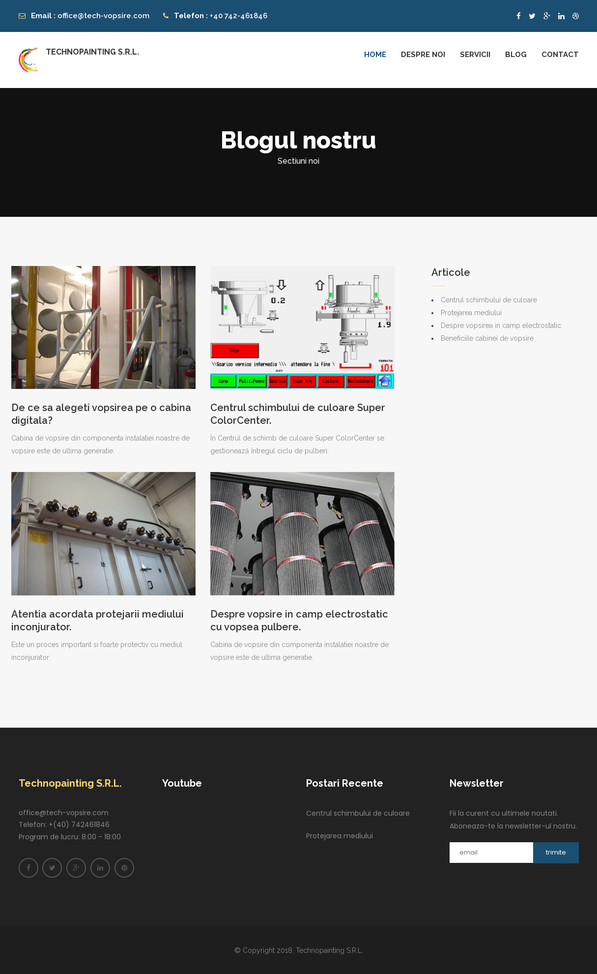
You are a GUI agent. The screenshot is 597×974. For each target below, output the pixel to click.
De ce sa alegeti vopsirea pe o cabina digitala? (101, 414)
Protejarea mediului (471, 313)
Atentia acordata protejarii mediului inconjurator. (97, 620)
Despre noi (423, 54)
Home (375, 54)
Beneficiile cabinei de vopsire (487, 338)
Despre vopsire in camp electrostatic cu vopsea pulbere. (299, 620)
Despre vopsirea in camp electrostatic (501, 325)
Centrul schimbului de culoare (489, 300)
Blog (516, 54)
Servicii (475, 54)
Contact (560, 54)
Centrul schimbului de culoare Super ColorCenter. (297, 414)
